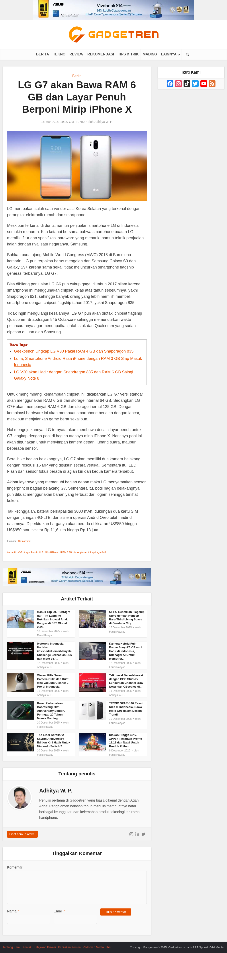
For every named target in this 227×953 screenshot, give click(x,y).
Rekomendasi (100, 54)
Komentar (14, 867)
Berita (42, 54)
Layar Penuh (31, 552)
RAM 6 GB (66, 552)
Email (59, 911)
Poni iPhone (52, 552)
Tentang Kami (11, 947)
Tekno (59, 54)
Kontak (27, 947)
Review (76, 54)
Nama (13, 911)
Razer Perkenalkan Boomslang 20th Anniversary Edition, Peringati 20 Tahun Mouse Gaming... (51, 711)
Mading (150, 54)
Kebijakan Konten (69, 947)
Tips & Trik (128, 54)
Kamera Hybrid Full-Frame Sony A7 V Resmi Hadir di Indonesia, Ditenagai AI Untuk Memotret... (125, 651)
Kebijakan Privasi (45, 947)
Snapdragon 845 (97, 552)
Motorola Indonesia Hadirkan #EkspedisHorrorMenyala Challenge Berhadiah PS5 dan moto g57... (54, 651)
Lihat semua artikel (22, 834)
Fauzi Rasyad (45, 635)
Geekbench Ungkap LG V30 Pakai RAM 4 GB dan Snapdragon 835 (73, 351)
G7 (20, 552)
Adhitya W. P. (103, 122)
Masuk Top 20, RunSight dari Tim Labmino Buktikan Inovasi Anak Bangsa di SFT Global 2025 (53, 619)
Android (12, 552)
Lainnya (169, 54)
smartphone (80, 552)
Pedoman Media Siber (97, 947)
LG (41, 552)
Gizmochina (24, 541)
